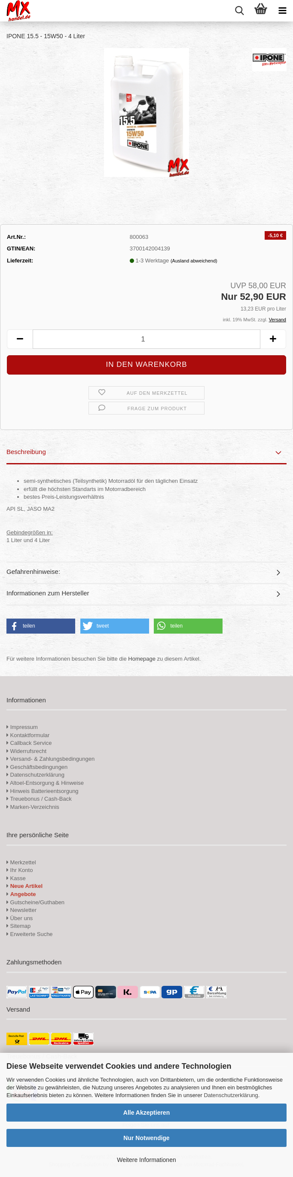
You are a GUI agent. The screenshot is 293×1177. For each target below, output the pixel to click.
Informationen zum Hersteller (47, 593)
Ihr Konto (19, 870)
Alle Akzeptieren (146, 1112)
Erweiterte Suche (29, 934)
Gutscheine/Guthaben (35, 902)
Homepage (142, 659)
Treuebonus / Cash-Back (39, 799)
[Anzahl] (146, 339)
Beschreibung (26, 451)
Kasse (16, 878)
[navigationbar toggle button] (282, 10)
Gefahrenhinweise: (33, 571)
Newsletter (21, 910)
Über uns (19, 918)
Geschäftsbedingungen (36, 767)
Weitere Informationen (146, 1159)
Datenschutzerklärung (231, 1095)
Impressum (24, 727)
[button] (20, 339)
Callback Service (29, 743)
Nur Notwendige (146, 1137)
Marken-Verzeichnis (32, 807)
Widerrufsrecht (26, 751)
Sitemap (18, 926)
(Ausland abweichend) (194, 260)
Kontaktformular (27, 735)
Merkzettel (21, 862)
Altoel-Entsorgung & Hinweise (45, 783)
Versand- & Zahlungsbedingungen (50, 759)
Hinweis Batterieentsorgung (42, 791)
